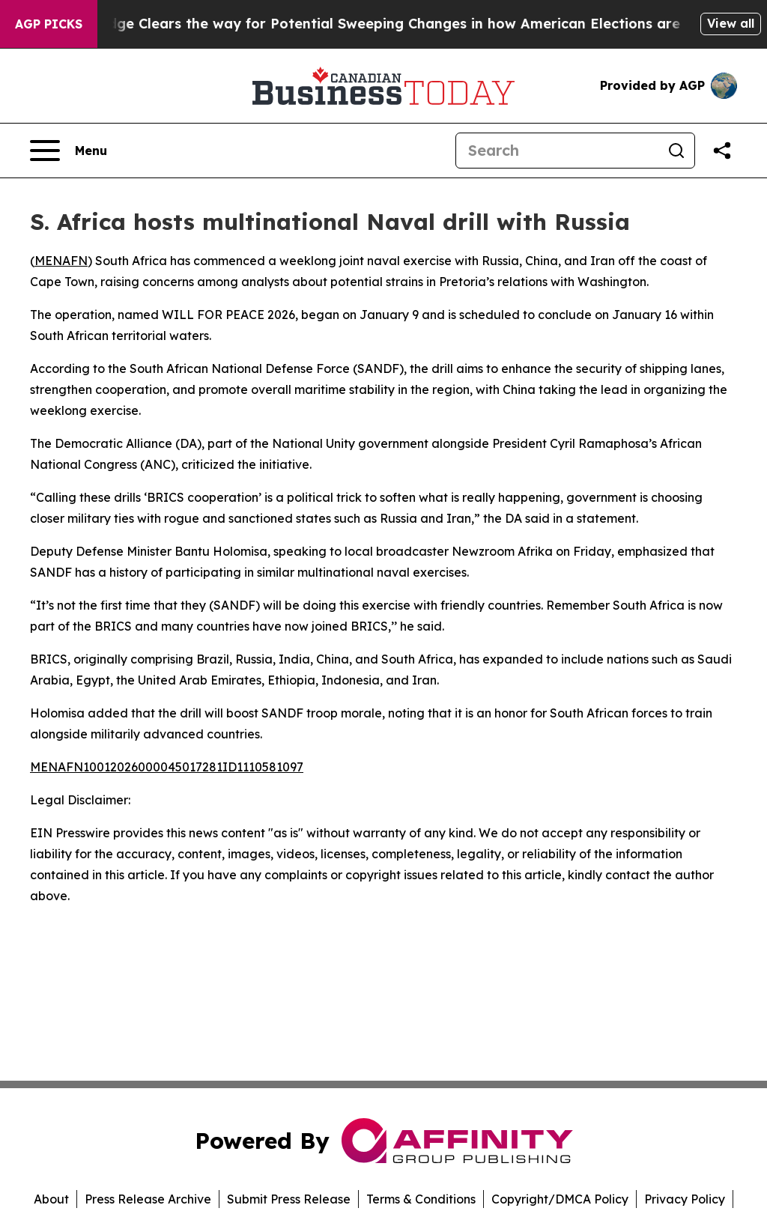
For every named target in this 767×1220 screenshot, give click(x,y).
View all (730, 23)
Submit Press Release (289, 1199)
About (51, 1199)
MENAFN (61, 260)
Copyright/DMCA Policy (559, 1199)
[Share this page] (722, 151)
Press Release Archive (148, 1199)
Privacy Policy (684, 1199)
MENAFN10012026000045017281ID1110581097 (166, 766)
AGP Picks (48, 23)
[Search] (557, 150)
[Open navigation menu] (68, 151)
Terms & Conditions (421, 1199)
